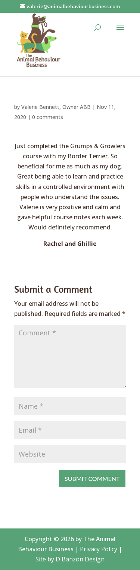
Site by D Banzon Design (70, 559)
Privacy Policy (98, 549)
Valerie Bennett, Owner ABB (56, 106)
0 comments (47, 117)
